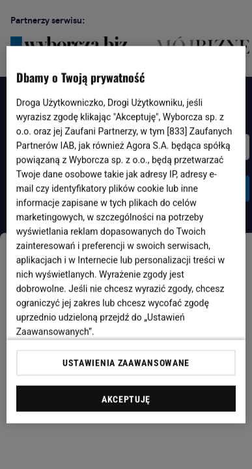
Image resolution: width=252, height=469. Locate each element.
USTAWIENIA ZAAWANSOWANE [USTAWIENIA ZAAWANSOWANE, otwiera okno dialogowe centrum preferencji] (126, 363)
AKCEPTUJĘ (126, 399)
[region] (126, 234)
